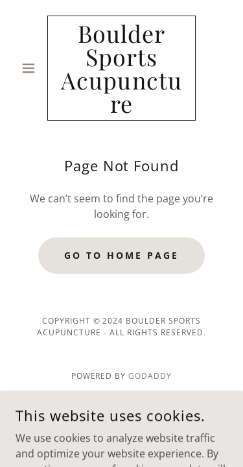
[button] (31, 68)
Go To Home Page (121, 255)
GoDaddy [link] (150, 375)
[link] (121, 68)
